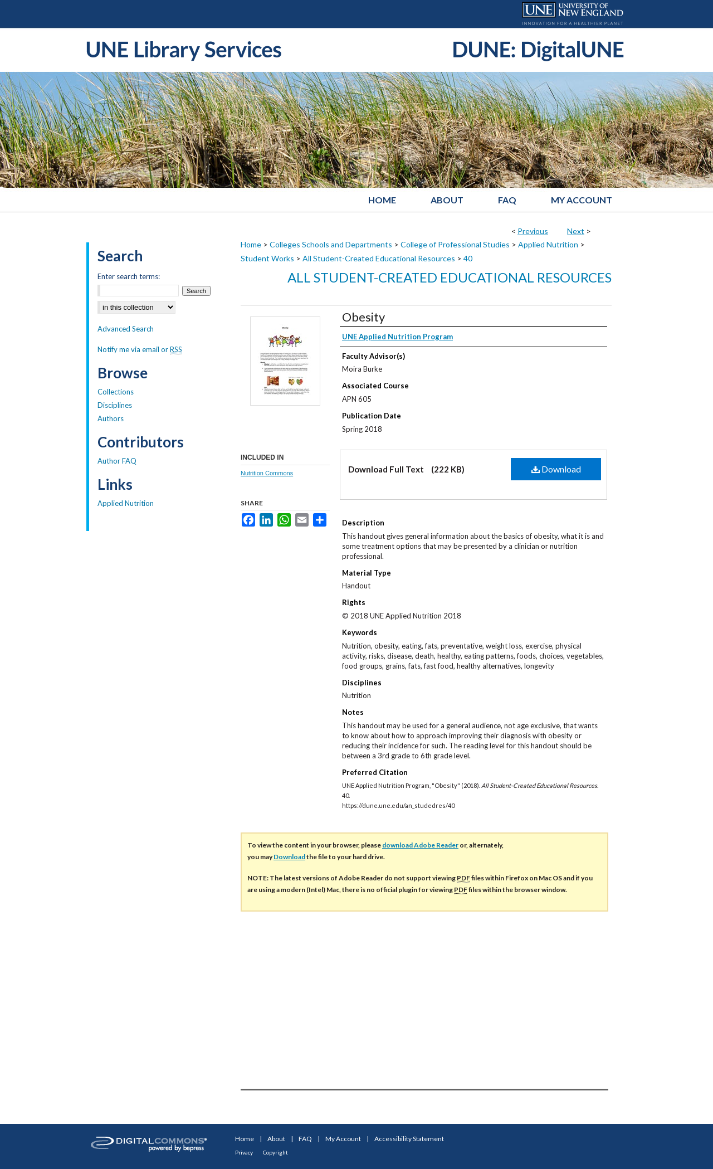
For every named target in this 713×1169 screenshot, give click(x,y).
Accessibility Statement (409, 1138)
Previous (532, 231)
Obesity (363, 316)
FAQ (305, 1138)
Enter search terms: (128, 276)
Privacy (244, 1152)
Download (556, 469)
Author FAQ (116, 460)
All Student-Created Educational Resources (378, 258)
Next (575, 231)
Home (251, 244)
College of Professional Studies (455, 244)
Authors (110, 418)
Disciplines (114, 405)
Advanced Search (125, 328)
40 (467, 258)
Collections (115, 391)
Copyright (275, 1152)
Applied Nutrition (548, 244)
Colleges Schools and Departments (331, 244)
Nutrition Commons (267, 473)
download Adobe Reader (420, 845)
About (276, 1138)
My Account (343, 1138)
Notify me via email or (139, 349)
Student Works (267, 258)
